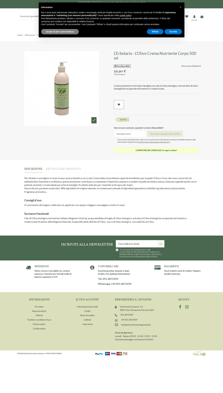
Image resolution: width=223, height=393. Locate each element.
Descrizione (33, 169)
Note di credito (87, 315)
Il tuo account (87, 300)
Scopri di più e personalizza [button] (60, 31)
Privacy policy (39, 324)
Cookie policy (39, 328)
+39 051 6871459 (129, 319)
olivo (123, 120)
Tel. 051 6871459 (108, 278)
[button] (180, 7)
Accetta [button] (173, 31)
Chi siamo (39, 306)
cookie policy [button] (125, 15)
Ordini (87, 311)
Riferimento (186, 66)
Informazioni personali (87, 306)
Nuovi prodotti (39, 311)
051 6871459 (127, 314)
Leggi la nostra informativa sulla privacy (153, 142)
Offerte (39, 315)
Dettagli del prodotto (63, 169)
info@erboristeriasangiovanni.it (136, 324)
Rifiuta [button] (155, 31)
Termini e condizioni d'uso (39, 319)
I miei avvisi (87, 324)
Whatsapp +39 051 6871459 (114, 283)
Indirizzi (87, 319)
